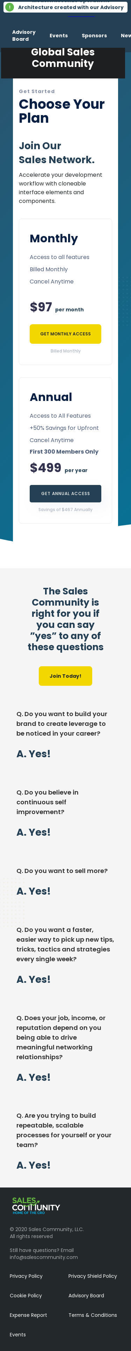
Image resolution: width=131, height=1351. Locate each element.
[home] (1, 35)
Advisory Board (86, 1295)
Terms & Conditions (92, 1315)
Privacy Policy (26, 1276)
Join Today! (65, 676)
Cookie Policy (26, 1295)
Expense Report (28, 1315)
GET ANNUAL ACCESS (65, 493)
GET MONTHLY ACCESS (65, 334)
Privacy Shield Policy (92, 1276)
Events (18, 1334)
